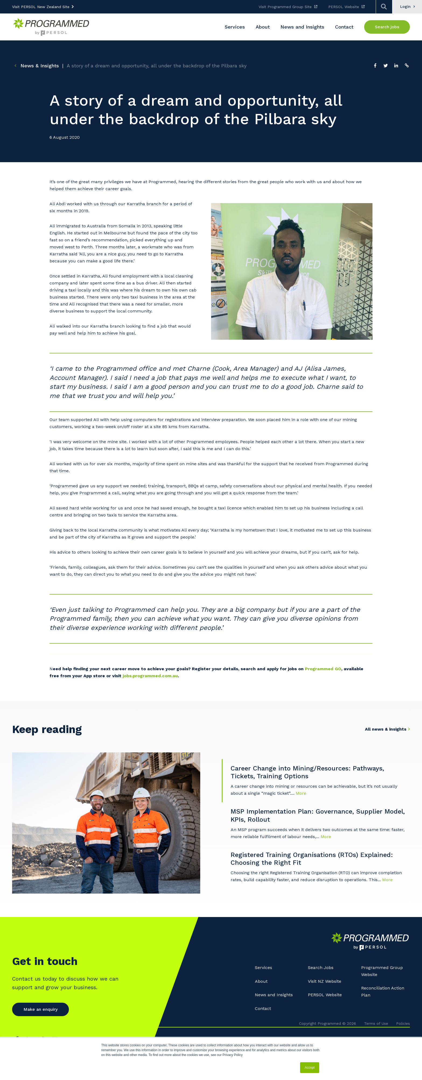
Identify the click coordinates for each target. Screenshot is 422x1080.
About (261, 981)
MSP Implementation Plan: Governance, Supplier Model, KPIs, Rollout (318, 815)
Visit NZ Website (324, 981)
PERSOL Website (343, 7)
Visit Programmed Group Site (285, 7)
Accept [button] (310, 1067)
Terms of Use (376, 1023)
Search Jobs (320, 967)
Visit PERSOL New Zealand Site (40, 7)
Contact (263, 1008)
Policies (403, 1023)
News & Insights (35, 65)
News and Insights (274, 994)
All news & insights (385, 729)
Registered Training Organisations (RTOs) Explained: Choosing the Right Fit (312, 858)
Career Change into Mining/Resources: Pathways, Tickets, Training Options (307, 772)
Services (263, 967)
